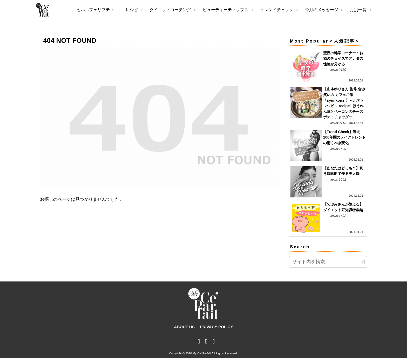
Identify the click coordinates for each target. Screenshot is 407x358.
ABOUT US (184, 327)
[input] (328, 262)
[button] (363, 262)
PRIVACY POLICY (216, 327)
